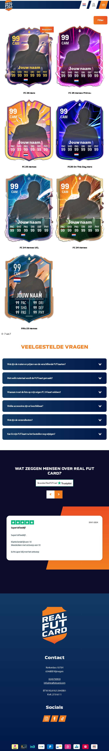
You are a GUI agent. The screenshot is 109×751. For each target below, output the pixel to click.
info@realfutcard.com (54, 682)
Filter (100, 20)
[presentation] (50, 494)
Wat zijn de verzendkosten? (19, 420)
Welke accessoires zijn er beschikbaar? (25, 406)
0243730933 (55, 679)
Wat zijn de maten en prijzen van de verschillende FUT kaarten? (36, 364)
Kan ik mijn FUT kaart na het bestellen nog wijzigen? (31, 434)
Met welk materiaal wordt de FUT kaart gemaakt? (29, 378)
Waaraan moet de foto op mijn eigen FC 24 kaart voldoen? (34, 392)
